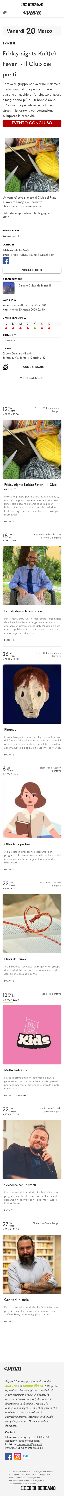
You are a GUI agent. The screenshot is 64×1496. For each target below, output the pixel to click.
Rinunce (10, 729)
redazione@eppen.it (29, 1440)
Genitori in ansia (16, 1300)
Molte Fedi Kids (15, 1070)
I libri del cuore (15, 959)
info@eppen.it (27, 1437)
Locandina (9, 340)
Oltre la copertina (17, 844)
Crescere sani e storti (20, 1185)
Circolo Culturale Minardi (17, 353)
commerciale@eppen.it (29, 1444)
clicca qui (38, 1448)
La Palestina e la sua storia (23, 611)
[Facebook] (6, 260)
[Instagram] (17, 1456)
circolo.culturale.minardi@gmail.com (32, 255)
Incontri (9, 43)
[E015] (26, 1456)
